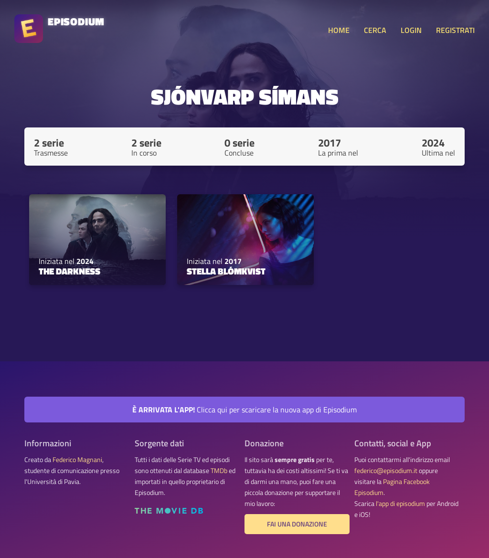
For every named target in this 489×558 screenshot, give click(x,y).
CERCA (375, 30)
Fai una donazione (297, 524)
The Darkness (69, 271)
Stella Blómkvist (226, 271)
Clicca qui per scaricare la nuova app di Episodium (244, 409)
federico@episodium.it (385, 470)
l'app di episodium (400, 503)
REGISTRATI (455, 30)
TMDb (219, 470)
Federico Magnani (77, 459)
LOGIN (411, 30)
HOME (339, 30)
